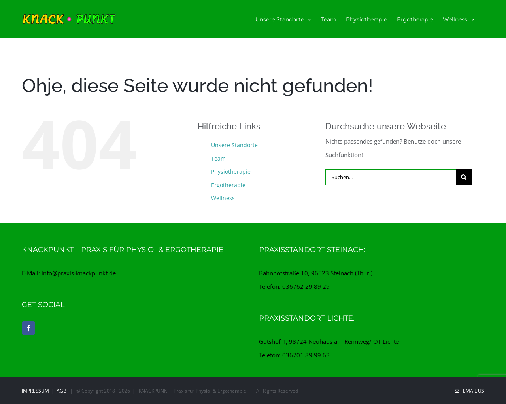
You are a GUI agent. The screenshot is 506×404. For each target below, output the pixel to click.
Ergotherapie (228, 185)
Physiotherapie (231, 171)
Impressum (35, 390)
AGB (61, 390)
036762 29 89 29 (306, 286)
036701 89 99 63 (306, 355)
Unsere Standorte (234, 145)
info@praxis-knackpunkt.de (79, 273)
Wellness (223, 198)
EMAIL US (469, 390)
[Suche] (464, 177)
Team (218, 158)
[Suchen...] (390, 177)
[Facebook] (28, 328)
